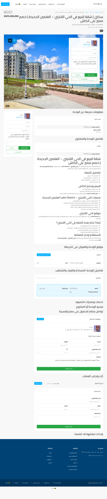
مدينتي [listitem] (75, 463)
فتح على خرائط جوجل (44, 254)
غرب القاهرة (52, 4)
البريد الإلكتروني (96, 349)
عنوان (99, 406)
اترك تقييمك (38, 383)
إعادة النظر (97, 413)
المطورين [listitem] (49, 460)
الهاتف (66, 342)
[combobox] (52, 353)
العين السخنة (32, 4)
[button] (11, 12)
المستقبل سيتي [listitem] (73, 456)
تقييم (66, 406)
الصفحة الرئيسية (98, 12)
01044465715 (86, 329)
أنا (67, 349)
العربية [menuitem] (52, 488)
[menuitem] (12, 4)
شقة (87, 12)
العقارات (25, 4)
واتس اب (67, 329)
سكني (91, 12)
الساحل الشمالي (42, 4)
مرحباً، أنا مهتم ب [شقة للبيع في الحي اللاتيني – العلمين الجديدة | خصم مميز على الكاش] (69, 363)
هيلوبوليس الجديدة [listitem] (72, 466)
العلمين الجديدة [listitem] (73, 470)
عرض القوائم (40, 319)
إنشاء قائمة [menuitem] (5, 4)
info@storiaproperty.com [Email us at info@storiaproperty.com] (96, 455)
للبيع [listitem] (50, 453)
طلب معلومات (68, 368)
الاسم (99, 342)
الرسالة (98, 357)
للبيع (101, 31)
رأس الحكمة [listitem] (74, 460)
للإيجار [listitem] (50, 463)
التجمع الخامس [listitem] (73, 453)
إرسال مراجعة (68, 426)
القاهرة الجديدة (61, 4)
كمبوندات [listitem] (49, 456)
